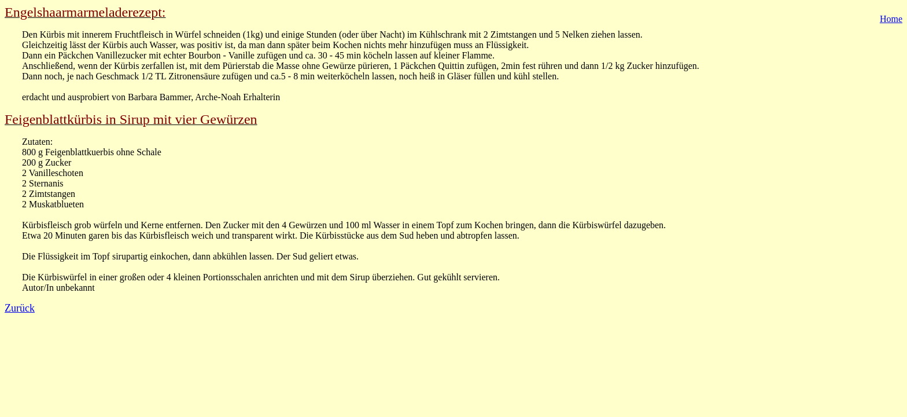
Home (891, 19)
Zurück (20, 308)
